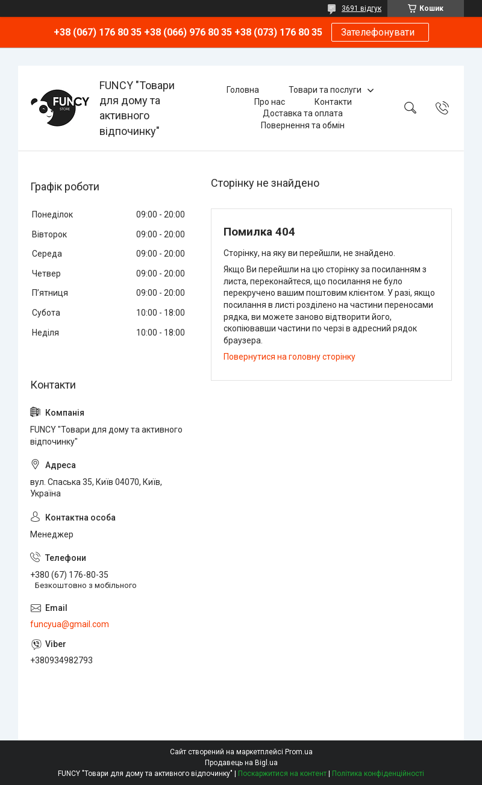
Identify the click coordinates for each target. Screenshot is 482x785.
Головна (243, 90)
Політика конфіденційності (378, 773)
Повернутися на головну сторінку (289, 356)
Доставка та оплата (303, 113)
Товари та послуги (325, 90)
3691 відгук (361, 8)
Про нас (269, 102)
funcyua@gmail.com (69, 624)
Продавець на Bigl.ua (241, 762)
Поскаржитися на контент (282, 773)
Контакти (333, 102)
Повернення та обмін (303, 125)
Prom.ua (299, 752)
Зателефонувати (380, 32)
